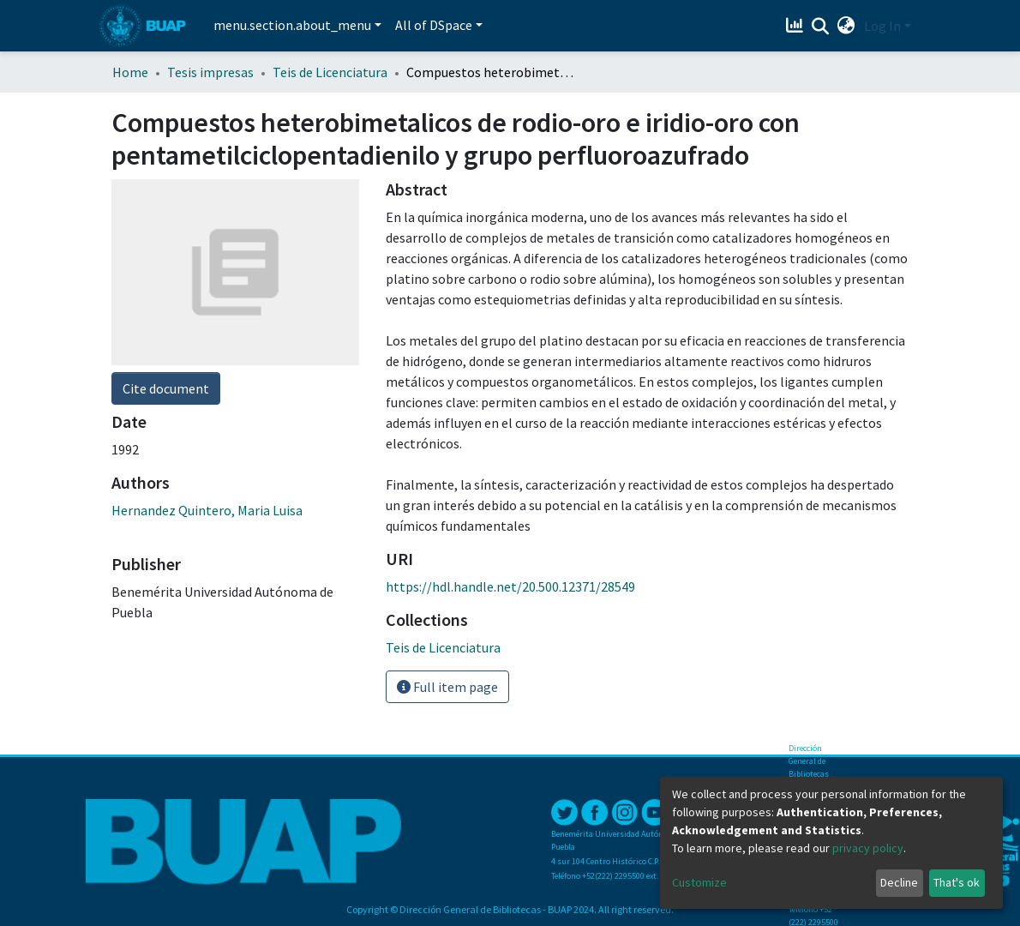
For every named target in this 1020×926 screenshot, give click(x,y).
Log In (882, 25)
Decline (899, 882)
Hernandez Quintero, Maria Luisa (207, 510)
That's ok (956, 882)
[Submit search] (820, 26)
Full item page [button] (447, 686)
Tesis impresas (210, 72)
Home (130, 72)
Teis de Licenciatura (330, 72)
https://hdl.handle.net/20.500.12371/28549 (510, 586)
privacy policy (867, 848)
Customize (699, 882)
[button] (846, 25)
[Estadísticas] (796, 25)
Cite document (166, 388)
